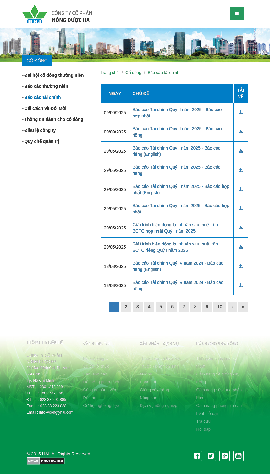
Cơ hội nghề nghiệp (101, 405)
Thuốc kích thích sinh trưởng (159, 370)
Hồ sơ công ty (96, 358)
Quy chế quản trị (40, 141)
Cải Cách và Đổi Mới (44, 108)
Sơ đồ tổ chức (96, 366)
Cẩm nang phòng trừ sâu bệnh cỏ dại (219, 409)
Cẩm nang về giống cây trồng (218, 378)
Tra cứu (203, 421)
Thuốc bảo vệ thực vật (160, 358)
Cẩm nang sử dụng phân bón (219, 393)
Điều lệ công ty (39, 130)
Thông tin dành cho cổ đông (53, 119)
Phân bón (148, 382)
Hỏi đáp (203, 429)
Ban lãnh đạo (95, 374)
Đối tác (89, 397)
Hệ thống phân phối (101, 382)
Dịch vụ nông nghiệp (158, 405)
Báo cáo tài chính (41, 97)
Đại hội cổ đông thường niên (53, 75)
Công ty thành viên (100, 389)
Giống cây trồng (154, 389)
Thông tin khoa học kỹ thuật (216, 362)
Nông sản (148, 397)
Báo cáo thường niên (45, 86)
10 (219, 306)
